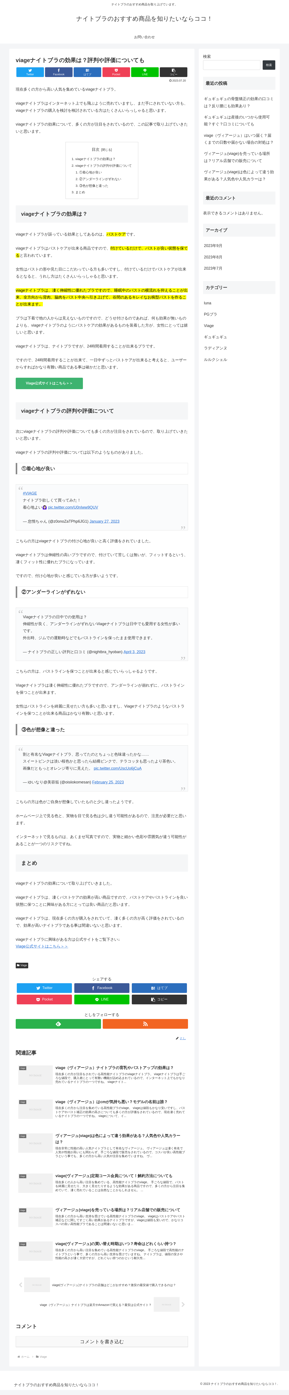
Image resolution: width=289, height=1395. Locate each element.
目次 (95, 149)
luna (207, 303)
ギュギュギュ (215, 337)
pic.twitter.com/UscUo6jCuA (117, 770)
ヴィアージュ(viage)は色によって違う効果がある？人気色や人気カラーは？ (239, 175)
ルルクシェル (215, 359)
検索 (207, 56)
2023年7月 (213, 268)
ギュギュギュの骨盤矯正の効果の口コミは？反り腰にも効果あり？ (239, 102)
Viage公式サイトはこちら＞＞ (49, 385)
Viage (22, 967)
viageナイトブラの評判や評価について (104, 166)
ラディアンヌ (215, 348)
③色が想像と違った (93, 187)
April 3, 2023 (134, 654)
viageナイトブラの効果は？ (95, 159)
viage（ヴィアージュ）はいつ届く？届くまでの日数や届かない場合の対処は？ (239, 139)
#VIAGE (30, 495)
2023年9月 (213, 246)
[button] (173, 72)
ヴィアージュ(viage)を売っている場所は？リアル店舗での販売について (237, 157)
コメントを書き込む (102, 1346)
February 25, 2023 (108, 784)
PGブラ (210, 314)
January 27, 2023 (105, 523)
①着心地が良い (90, 173)
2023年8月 (213, 257)
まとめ (79, 194)
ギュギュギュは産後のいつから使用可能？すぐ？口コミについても (237, 120)
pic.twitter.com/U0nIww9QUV (73, 509)
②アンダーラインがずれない (100, 180)
